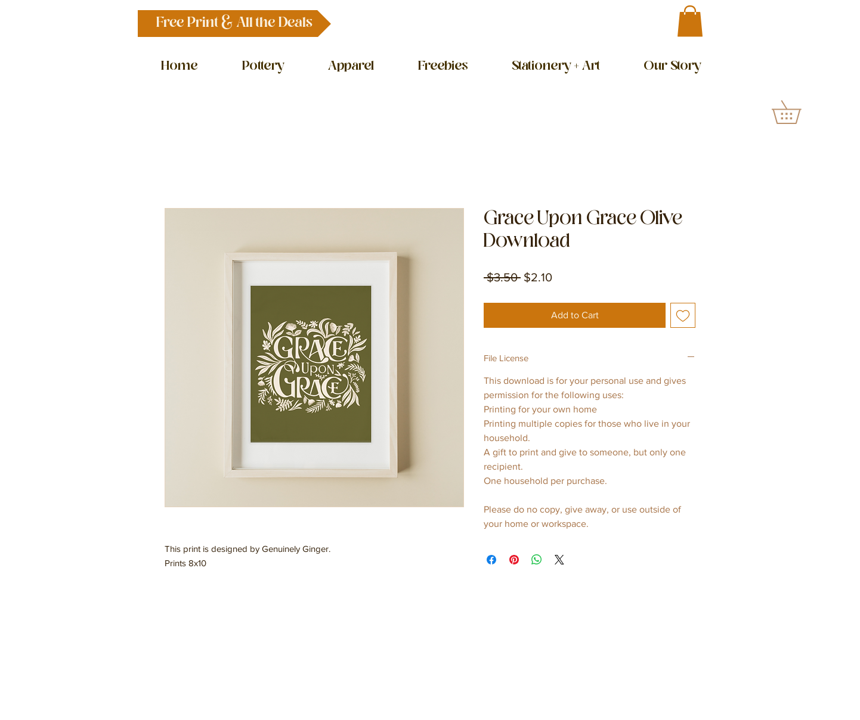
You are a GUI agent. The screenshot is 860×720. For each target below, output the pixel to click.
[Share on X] (559, 560)
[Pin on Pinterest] (514, 560)
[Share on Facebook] (491, 560)
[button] (234, 23)
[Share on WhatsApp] (537, 560)
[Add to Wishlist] (682, 315)
